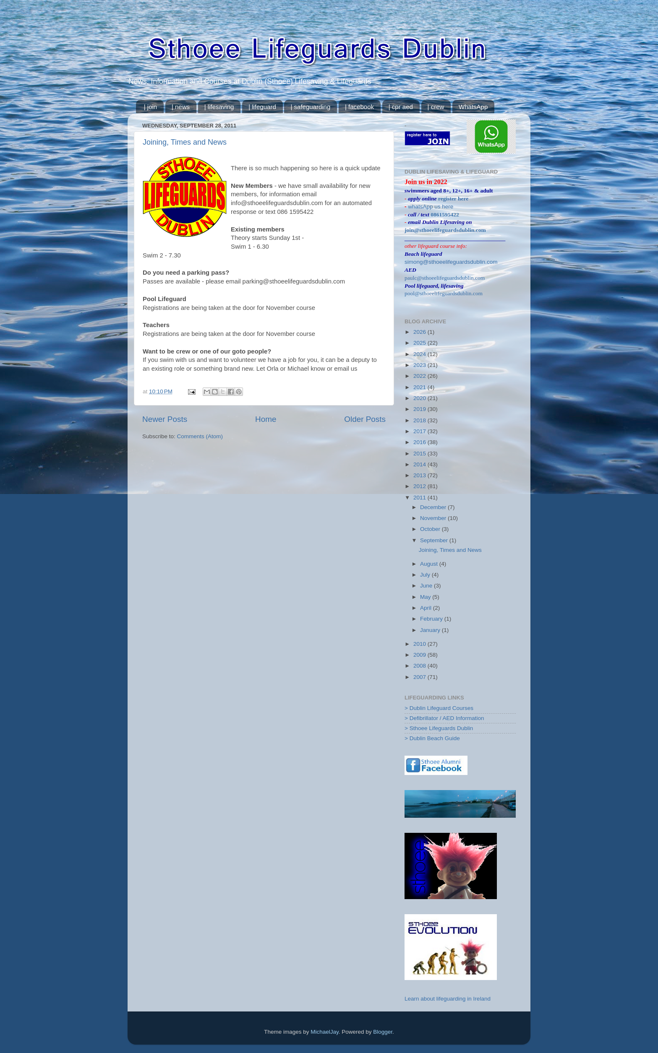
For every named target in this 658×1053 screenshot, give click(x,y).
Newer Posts (164, 419)
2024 (420, 354)
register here (453, 198)
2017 (420, 431)
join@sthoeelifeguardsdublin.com (445, 230)
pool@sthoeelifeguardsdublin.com (444, 293)
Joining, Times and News (185, 142)
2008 (420, 666)
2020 (420, 398)
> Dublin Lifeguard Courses (439, 708)
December (434, 507)
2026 (420, 332)
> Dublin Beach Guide (432, 738)
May (426, 597)
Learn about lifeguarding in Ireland (448, 999)
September (434, 540)
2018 (420, 420)
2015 (420, 453)
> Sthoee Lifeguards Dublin (439, 728)
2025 (420, 343)
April (426, 608)
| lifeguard (262, 106)
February (432, 619)
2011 (420, 497)
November (434, 518)
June (427, 585)
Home (265, 419)
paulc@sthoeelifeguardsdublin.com (445, 278)
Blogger (382, 1032)
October (431, 529)
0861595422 (445, 214)
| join (150, 106)
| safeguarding (310, 106)
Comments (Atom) (200, 436)
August (429, 564)
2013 (420, 475)
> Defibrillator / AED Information (444, 718)
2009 (420, 655)
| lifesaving (219, 106)
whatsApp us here (430, 206)
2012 (420, 486)
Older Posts (365, 419)
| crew (436, 106)
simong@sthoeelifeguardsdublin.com (451, 262)
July (426, 575)
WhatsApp (473, 106)
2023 (420, 365)
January (431, 630)
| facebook (359, 106)
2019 (420, 409)
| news (181, 106)
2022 (420, 376)
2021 (420, 387)
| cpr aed (401, 106)
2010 (420, 644)
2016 (420, 442)
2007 (420, 677)
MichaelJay (325, 1032)
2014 (420, 464)
